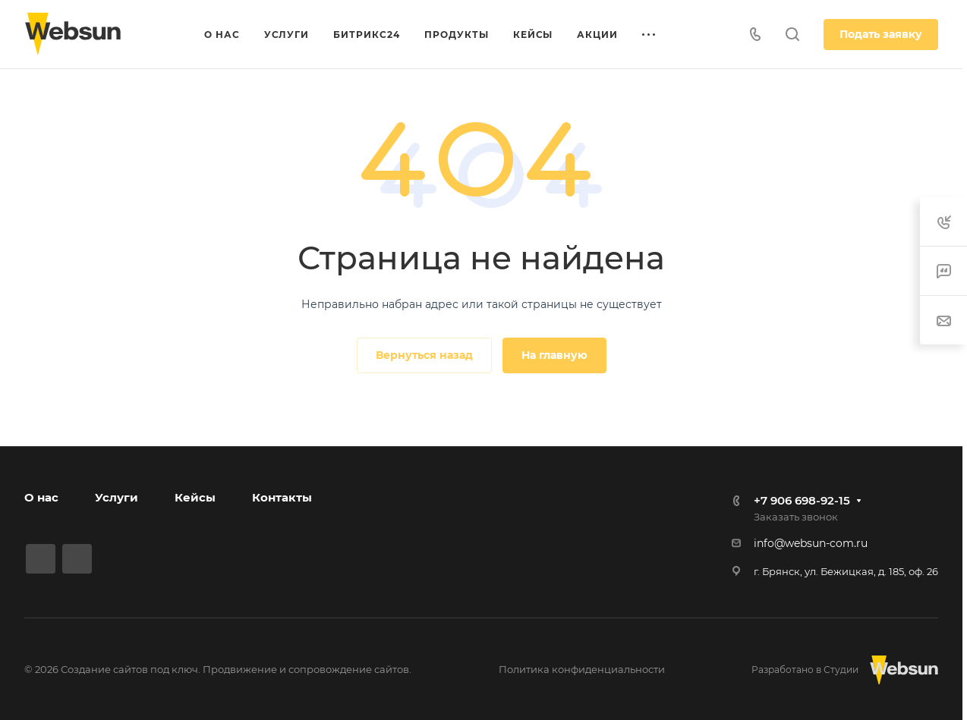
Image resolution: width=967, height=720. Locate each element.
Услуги (116, 497)
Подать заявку (880, 34)
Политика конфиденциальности (582, 669)
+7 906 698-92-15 (802, 500)
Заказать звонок (796, 517)
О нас (41, 497)
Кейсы (195, 497)
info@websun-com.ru (811, 543)
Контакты (282, 497)
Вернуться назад (424, 355)
